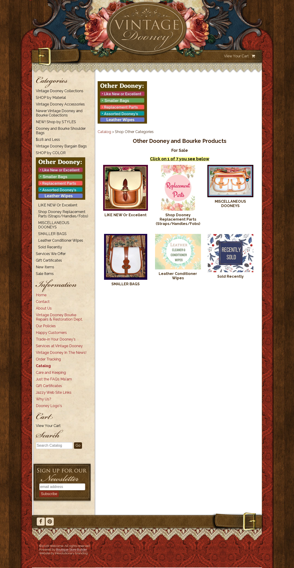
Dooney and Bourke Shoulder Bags (61, 130)
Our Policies (46, 326)
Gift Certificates (49, 260)
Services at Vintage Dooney (59, 346)
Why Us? (43, 399)
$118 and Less (48, 139)
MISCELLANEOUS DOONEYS (53, 225)
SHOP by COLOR (51, 153)
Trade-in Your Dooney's (56, 339)
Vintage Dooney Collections (59, 91)
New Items (45, 267)
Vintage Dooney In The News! (61, 352)
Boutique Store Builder (71, 549)
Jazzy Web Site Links (53, 392)
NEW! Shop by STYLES (56, 122)
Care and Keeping (51, 372)
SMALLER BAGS (52, 234)
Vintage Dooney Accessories (60, 104)
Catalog (43, 366)
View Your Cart (236, 56)
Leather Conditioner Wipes (60, 240)
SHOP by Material (51, 97)
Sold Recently (50, 247)
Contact (43, 301)
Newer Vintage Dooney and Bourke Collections (59, 113)
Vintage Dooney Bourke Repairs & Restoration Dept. (59, 317)
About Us (44, 308)
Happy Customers (51, 332)
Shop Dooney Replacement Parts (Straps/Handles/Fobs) (63, 214)
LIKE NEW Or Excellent (57, 205)
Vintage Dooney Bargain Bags (61, 146)
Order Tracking (48, 359)
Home (41, 295)
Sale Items (45, 274)
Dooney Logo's (49, 406)
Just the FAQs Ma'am (54, 379)
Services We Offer (51, 254)
